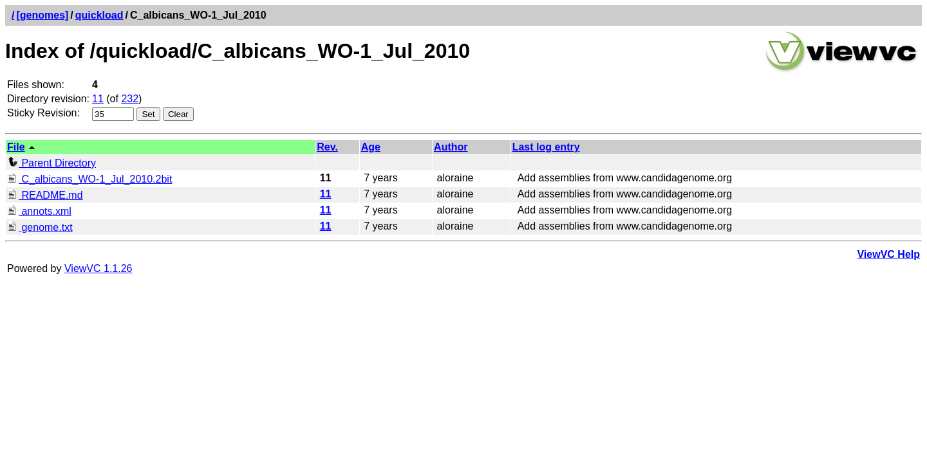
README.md (45, 195)
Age (370, 146)
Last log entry (546, 146)
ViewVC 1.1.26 (98, 268)
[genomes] (42, 15)
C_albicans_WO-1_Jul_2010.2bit (89, 179)
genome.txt (40, 227)
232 (129, 98)
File (16, 146)
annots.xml (39, 211)
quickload (99, 15)
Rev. (327, 146)
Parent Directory (51, 163)
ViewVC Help (888, 254)
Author (450, 146)
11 (98, 98)
